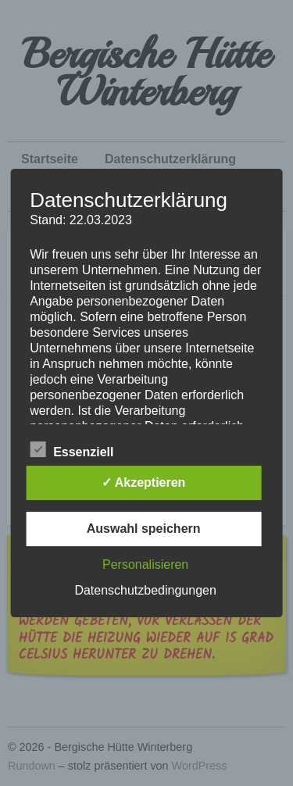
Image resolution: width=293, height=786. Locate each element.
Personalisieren (145, 564)
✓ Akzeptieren (144, 482)
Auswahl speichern (144, 528)
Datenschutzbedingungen (145, 590)
